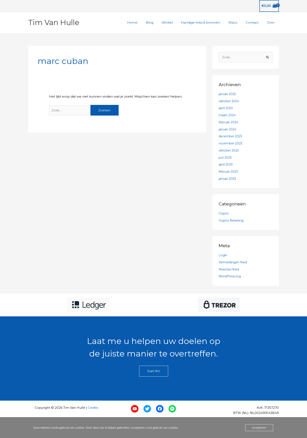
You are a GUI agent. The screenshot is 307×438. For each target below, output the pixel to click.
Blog (161, 22)
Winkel (176, 22)
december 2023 (231, 137)
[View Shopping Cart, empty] (269, 6)
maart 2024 (228, 115)
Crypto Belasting (232, 221)
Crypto (224, 214)
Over (272, 22)
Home (146, 22)
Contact (255, 22)
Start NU (153, 372)
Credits (93, 408)
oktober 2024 (229, 101)
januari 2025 (228, 94)
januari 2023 (228, 179)
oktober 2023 (229, 151)
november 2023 (231, 144)
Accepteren (259, 427)
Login (223, 255)
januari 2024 (228, 129)
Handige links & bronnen (207, 22)
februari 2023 (229, 172)
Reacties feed (229, 269)
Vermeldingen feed (234, 262)
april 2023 (226, 165)
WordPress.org (230, 277)
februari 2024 (229, 122)
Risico (238, 22)
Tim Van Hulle (53, 22)
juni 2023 (226, 158)
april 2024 (226, 108)
